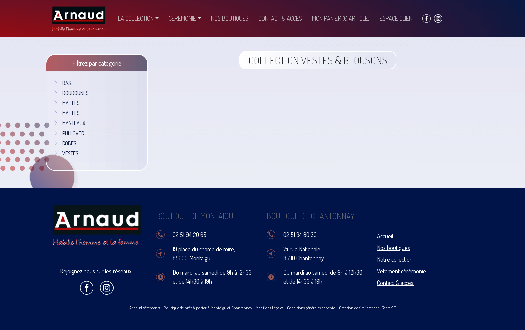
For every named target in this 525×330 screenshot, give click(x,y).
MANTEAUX (69, 123)
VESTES (65, 153)
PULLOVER (68, 133)
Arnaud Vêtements (144, 307)
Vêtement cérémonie (401, 271)
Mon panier (341, 18)
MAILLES (66, 103)
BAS (62, 83)
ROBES (64, 143)
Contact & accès (280, 18)
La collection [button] (136, 18)
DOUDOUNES (71, 93)
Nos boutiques (229, 18)
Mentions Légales (269, 307)
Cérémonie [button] (182, 18)
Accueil (385, 236)
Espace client (398, 18)
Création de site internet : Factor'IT (367, 307)
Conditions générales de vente (311, 307)
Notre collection (395, 259)
